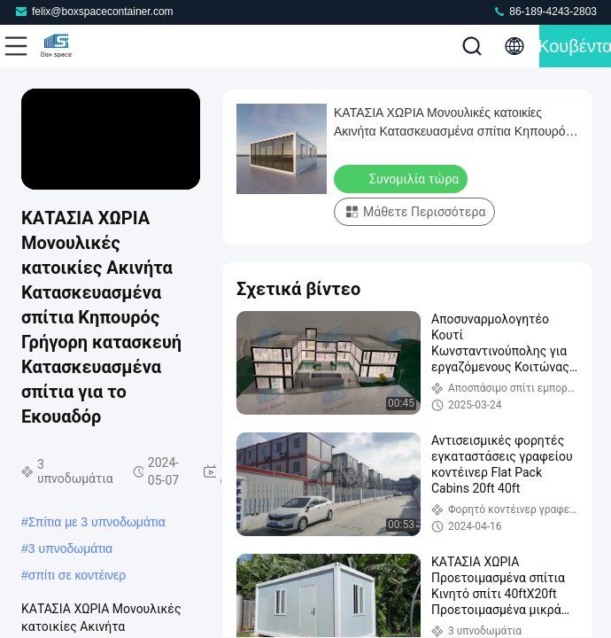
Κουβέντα (575, 46)
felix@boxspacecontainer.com (94, 11)
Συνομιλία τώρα (402, 178)
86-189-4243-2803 (544, 11)
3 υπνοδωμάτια (70, 548)
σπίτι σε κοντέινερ (77, 575)
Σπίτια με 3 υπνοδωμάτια (97, 522)
